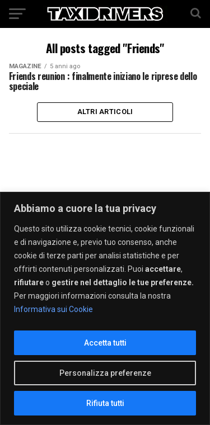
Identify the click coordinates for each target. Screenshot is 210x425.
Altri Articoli (105, 111)
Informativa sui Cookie (53, 309)
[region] (105, 308)
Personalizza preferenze (105, 373)
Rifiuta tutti (105, 403)
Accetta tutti (105, 342)
